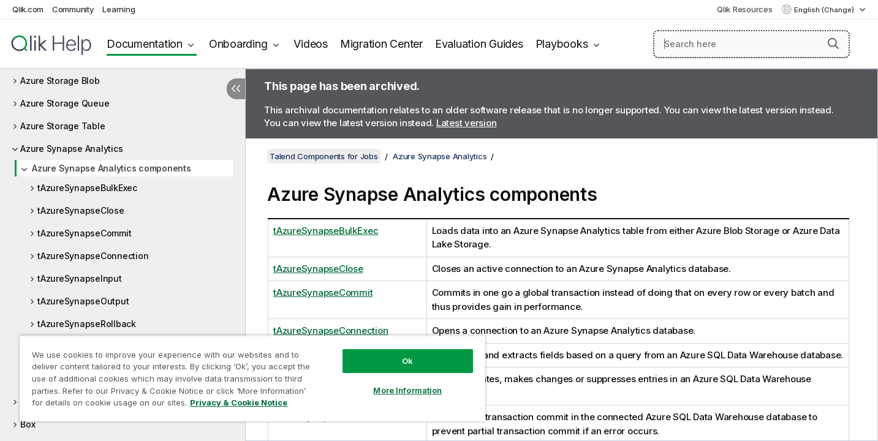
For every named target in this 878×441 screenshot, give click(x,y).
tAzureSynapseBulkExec (87, 188)
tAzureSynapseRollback (86, 323)
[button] (833, 43)
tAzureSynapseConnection (92, 256)
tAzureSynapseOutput (83, 301)
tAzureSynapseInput (79, 278)
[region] (252, 378)
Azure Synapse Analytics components (111, 168)
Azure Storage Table (62, 126)
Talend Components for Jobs (324, 156)
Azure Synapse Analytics (71, 148)
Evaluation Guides (479, 43)
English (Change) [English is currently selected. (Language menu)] (825, 10)
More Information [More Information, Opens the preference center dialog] (407, 390)
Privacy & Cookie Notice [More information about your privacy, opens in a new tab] (238, 402)
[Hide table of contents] (236, 88)
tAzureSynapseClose (80, 210)
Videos (310, 43)
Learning (118, 9)
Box (27, 424)
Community (73, 9)
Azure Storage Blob (60, 80)
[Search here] (751, 44)
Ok (407, 361)
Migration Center (381, 43)
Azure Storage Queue (64, 103)
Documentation (145, 43)
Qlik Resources (745, 9)
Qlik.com (28, 9)
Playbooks (562, 43)
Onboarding (238, 43)
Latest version (466, 123)
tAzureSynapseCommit (84, 233)
